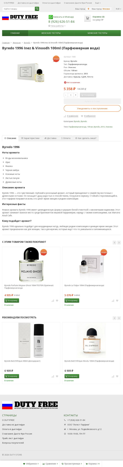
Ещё (98, 3)
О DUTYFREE (9, 3)
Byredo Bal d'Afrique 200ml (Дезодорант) (22, 361)
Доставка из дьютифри (28, 3)
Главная (15, 33)
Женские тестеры (51, 33)
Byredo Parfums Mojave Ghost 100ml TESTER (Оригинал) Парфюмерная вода (28, 286)
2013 (103, 127)
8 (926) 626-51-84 (61, 21)
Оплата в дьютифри (51, 3)
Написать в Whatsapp (61, 16)
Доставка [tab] (50, 138)
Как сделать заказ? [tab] (85, 138)
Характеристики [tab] (30, 138)
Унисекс (109, 127)
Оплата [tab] (65, 138)
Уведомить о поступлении (92, 108)
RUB (118, 9)
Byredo (77, 121)
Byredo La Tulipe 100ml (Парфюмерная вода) (84, 285)
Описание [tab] (10, 138)
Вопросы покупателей (13, 442)
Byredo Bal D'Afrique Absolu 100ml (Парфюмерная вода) (89, 361)
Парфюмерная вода (77, 127)
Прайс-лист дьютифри (13, 438)
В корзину (11, 300)
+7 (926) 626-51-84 (76, 420)
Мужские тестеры (97, 33)
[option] (31, 277)
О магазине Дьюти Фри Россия (78, 3)
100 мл (90, 127)
